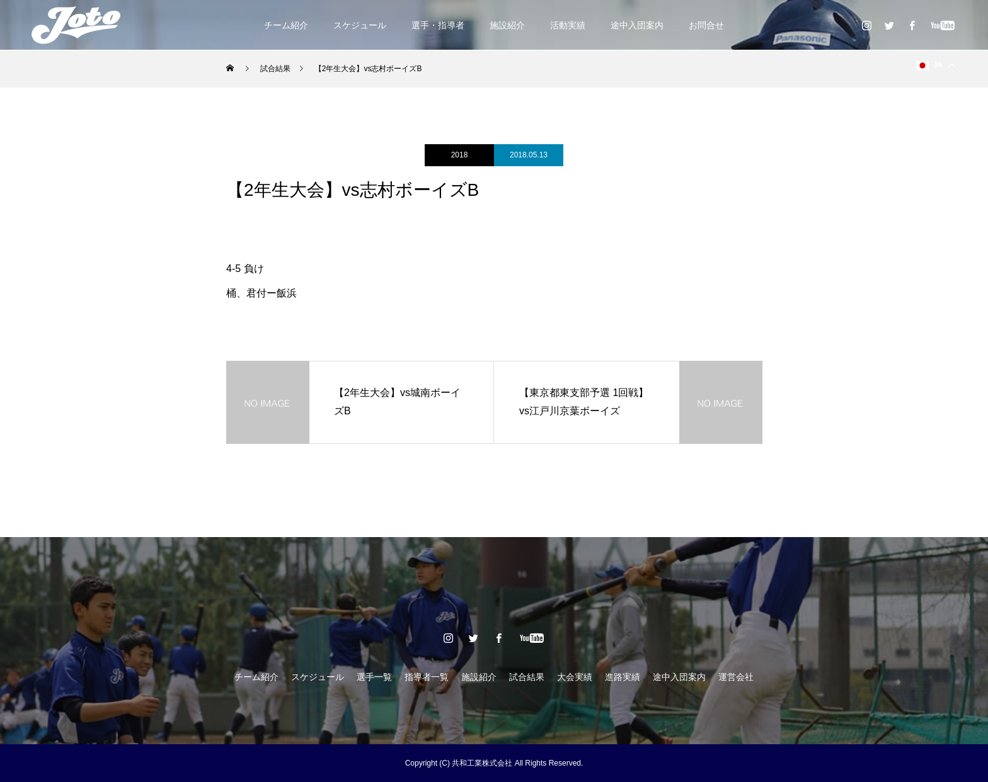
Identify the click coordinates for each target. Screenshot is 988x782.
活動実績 (567, 25)
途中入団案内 (637, 25)
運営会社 (736, 677)
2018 (459, 154)
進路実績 (622, 677)
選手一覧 (374, 677)
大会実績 (574, 677)
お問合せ (706, 25)
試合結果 (526, 677)
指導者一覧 (427, 677)
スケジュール (359, 25)
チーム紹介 (286, 25)
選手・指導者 (437, 25)
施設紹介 (507, 25)
